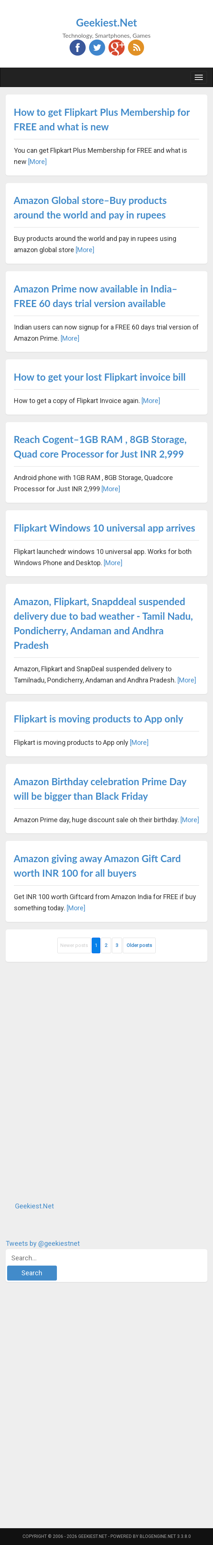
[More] (37, 161)
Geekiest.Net (106, 22)
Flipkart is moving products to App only (98, 719)
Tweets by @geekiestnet (43, 1243)
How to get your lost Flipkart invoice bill (100, 377)
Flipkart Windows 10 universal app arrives (104, 528)
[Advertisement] (62, 1081)
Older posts (139, 945)
